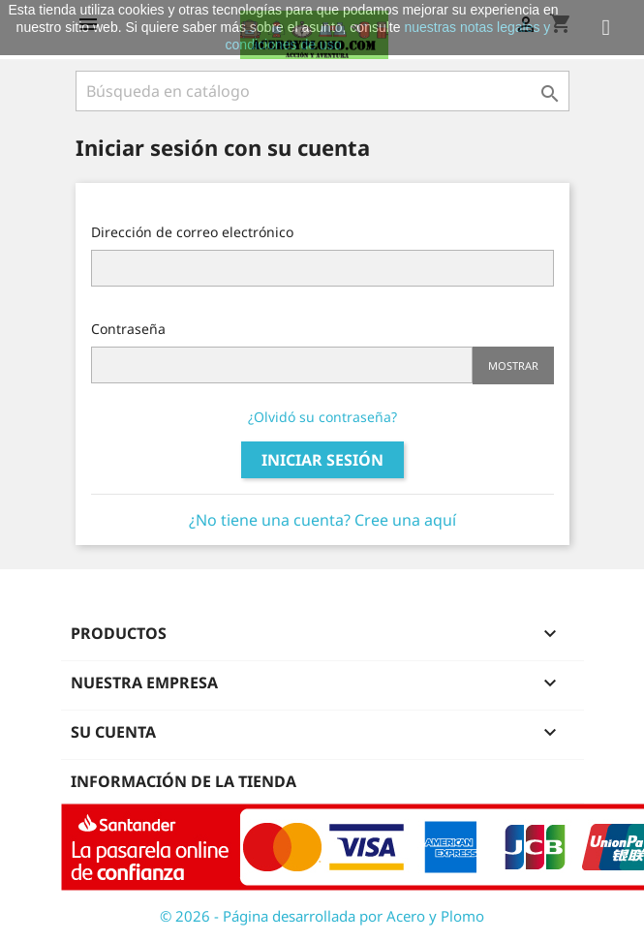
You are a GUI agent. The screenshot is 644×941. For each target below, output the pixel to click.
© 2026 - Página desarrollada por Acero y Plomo (322, 916)
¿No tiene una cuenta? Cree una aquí (322, 520)
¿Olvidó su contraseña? (322, 417)
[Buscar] (322, 91)
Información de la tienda (183, 781)
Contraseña (128, 328)
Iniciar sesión (322, 459)
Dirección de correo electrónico (192, 232)
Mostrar (513, 365)
